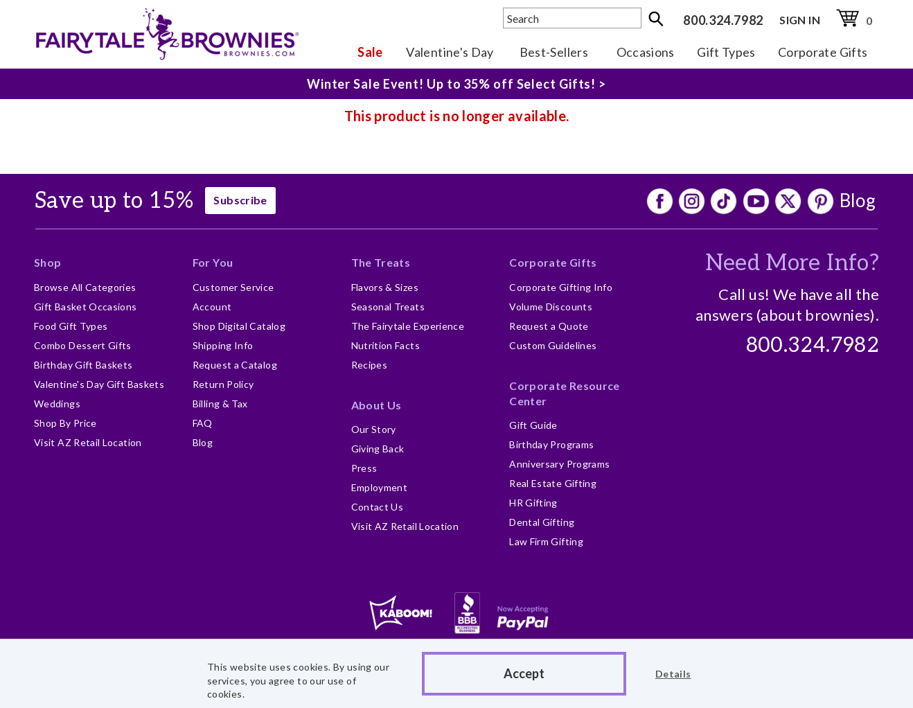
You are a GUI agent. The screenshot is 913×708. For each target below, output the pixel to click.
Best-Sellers (554, 52)
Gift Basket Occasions (85, 306)
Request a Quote (548, 326)
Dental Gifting (541, 522)
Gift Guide (533, 425)
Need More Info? (792, 263)
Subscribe (240, 199)
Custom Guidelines (552, 345)
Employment (379, 487)
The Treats (381, 262)
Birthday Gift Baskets (83, 365)
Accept (524, 673)
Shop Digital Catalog (239, 326)
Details (673, 674)
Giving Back (378, 448)
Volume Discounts (550, 306)
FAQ (203, 423)
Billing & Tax (220, 403)
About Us (376, 404)
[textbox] (572, 18)
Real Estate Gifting (552, 483)
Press (364, 468)
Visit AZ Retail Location (88, 442)
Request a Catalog (235, 365)
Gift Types (726, 52)
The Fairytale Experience (408, 326)
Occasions (646, 52)
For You (213, 262)
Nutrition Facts (385, 345)
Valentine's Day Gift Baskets (99, 384)
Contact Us (377, 507)
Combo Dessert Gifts (83, 345)
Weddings (57, 403)
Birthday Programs (551, 444)
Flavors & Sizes (384, 287)
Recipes (369, 365)
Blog (858, 200)
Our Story (373, 429)
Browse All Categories (85, 287)
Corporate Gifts (822, 52)
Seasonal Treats (388, 306)
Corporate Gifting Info (560, 287)
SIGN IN (799, 19)
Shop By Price (65, 423)
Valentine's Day (449, 52)
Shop (47, 262)
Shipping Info (223, 345)
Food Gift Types (70, 326)
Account (212, 306)
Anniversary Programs (559, 464)
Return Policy (223, 384)
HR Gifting (533, 502)
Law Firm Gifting (546, 541)
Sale (369, 52)
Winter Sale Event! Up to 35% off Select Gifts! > (456, 83)
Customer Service (233, 287)
